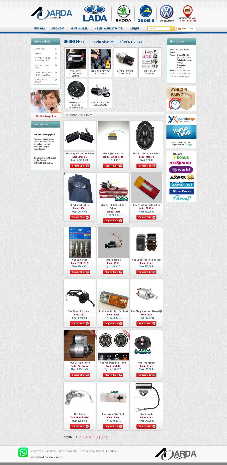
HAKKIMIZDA (57, 28)
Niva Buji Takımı (80, 259)
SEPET (185, 28)
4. (87, 437)
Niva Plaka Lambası (79, 205)
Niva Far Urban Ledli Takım (146, 153)
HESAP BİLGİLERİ (79, 28)
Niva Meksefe (146, 414)
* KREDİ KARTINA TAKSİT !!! (109, 28)
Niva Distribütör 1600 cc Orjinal (113, 206)
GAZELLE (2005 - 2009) (46, 66)
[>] (98, 437)
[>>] (104, 437)
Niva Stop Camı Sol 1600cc (146, 205)
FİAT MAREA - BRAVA (46, 80)
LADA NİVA (46, 49)
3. (84, 437)
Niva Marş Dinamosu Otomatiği (146, 311)
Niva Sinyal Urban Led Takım (80, 153)
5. (90, 437)
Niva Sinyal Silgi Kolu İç (80, 311)
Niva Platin (79, 414)
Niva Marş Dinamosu (80, 362)
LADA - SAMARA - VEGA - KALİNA (46, 73)
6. (94, 437)
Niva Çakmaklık (113, 259)
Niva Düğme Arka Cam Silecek (146, 259)
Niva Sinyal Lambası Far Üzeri (113, 311)
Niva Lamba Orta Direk (113, 414)
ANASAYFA (39, 28)
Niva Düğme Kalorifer (113, 153)
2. (80, 437)
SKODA (46, 53)
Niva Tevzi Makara (146, 362)
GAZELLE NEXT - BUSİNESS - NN (46, 59)
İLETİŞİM (134, 28)
